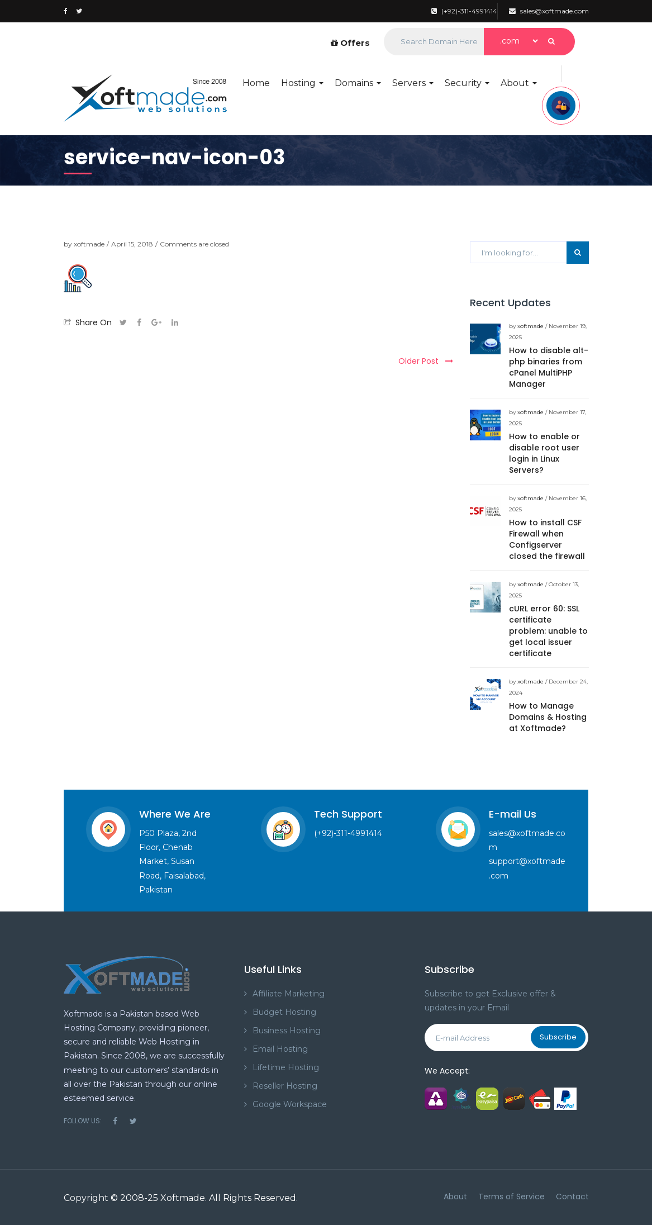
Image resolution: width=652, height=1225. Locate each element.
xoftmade (89, 244)
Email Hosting (280, 1049)
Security (467, 83)
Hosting (302, 83)
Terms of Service (511, 1196)
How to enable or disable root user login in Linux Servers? (544, 453)
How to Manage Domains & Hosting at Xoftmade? (548, 717)
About (519, 83)
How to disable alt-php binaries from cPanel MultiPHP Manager (548, 367)
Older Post (425, 361)
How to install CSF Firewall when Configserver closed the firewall (547, 539)
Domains (358, 83)
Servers (413, 83)
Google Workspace (290, 1104)
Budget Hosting (284, 1012)
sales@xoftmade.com (549, 11)
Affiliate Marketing (289, 994)
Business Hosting (287, 1030)
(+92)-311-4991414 (464, 11)
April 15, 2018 (132, 244)
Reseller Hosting (285, 1086)
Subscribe (558, 1037)
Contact (572, 1196)
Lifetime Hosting (286, 1067)
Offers (350, 42)
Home (256, 83)
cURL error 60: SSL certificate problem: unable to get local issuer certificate (548, 631)
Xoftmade (182, 1198)
